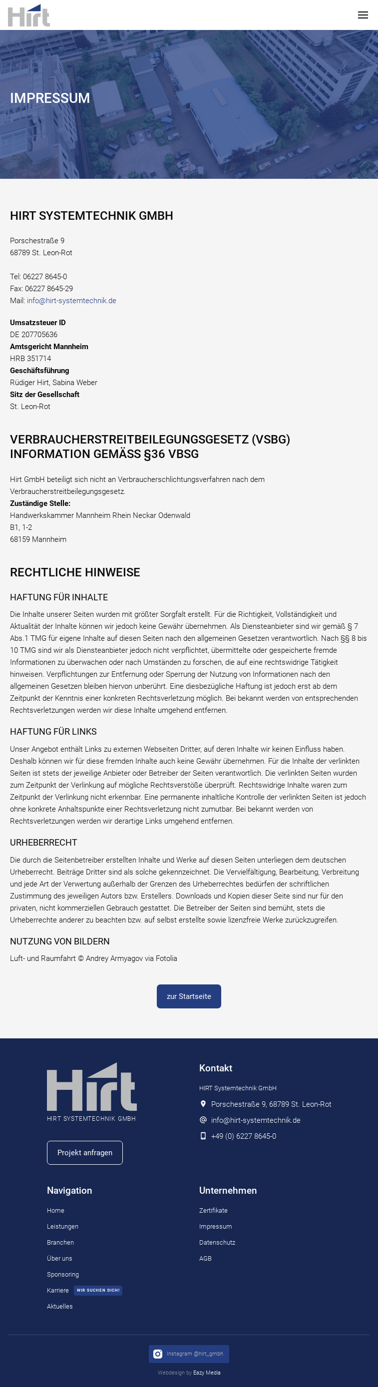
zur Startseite (189, 996)
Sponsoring (63, 1274)
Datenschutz (217, 1242)
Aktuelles (60, 1306)
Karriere (58, 1290)
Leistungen (62, 1226)
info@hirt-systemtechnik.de (71, 300)
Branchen (60, 1242)
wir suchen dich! (98, 1290)
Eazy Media (207, 1373)
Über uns (59, 1258)
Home (55, 1210)
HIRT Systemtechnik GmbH (238, 1088)
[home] (29, 15)
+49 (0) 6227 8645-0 (243, 1136)
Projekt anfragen (84, 1152)
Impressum (215, 1226)
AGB (205, 1258)
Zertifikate (213, 1210)
